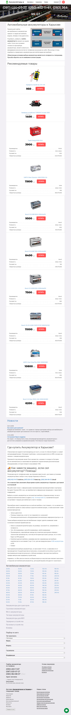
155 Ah (44, 592)
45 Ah (8, 588)
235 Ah (56, 590)
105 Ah (44, 571)
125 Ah (44, 578)
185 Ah (44, 602)
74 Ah (32, 571)
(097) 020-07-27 (29, 479)
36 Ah (8, 571)
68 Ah (20, 592)
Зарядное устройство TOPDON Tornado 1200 (35, 112)
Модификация (10, 655)
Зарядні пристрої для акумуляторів (46, 702)
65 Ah (20, 588)
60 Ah (20, 576)
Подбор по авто (12, 632)
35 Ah (8, 568)
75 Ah (32, 573)
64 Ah (20, 585)
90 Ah (32, 592)
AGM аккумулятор (41, 704)
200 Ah (56, 576)
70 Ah (20, 597)
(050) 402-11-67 (12, 479)
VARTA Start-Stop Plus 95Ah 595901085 (35, 362)
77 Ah (32, 576)
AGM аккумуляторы (57, 541)
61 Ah (20, 578)
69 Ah (20, 595)
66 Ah (20, 590)
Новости (12, 420)
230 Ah (56, 588)
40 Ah (8, 576)
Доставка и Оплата (30, 4)
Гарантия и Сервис (39, 4)
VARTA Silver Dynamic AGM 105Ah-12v (35, 177)
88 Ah (32, 590)
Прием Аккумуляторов (48, 4)
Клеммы (9, 628)
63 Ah (20, 583)
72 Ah (20, 602)
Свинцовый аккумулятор (43, 693)
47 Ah (8, 590)
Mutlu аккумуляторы (42, 706)
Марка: (8, 641)
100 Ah (44, 568)
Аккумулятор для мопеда (43, 697)
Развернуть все (10, 709)
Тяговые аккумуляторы (15, 615)
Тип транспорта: (11, 636)
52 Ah (8, 597)
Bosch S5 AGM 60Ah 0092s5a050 (35, 288)
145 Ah (44, 588)
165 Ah (44, 595)
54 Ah (8, 602)
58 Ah (20, 573)
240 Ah (56, 592)
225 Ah (56, 585)
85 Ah (32, 588)
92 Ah (32, 597)
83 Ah (32, 585)
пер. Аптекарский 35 (38, 497)
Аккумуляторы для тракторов (17, 605)
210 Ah (56, 578)
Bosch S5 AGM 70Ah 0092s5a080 (35, 251)
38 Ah (8, 573)
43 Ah (8, 583)
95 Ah (32, 599)
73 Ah (32, 568)
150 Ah (44, 590)
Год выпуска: (10, 650)
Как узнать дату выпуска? (15, 428)
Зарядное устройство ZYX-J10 (35, 84)
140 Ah (44, 585)
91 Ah (32, 595)
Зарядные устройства (14, 621)
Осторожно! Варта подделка (16, 437)
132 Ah (44, 580)
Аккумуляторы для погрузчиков (45, 699)
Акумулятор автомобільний (44, 701)
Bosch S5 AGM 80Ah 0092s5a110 (35, 214)
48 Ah (8, 592)
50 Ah (8, 595)
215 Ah (56, 580)
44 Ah (8, 585)
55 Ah (20, 568)
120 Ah (44, 576)
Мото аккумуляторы (14, 612)
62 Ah (20, 580)
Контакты (56, 2)
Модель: (8, 645)
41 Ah (7, 578)
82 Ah (32, 583)
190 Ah (56, 568)
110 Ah (44, 573)
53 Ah (8, 599)
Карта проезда (10, 681)
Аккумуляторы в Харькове (16, 4)
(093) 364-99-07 (46, 479)
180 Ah (44, 599)
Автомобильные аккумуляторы (18, 566)
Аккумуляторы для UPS (42, 695)
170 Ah (44, 597)
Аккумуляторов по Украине (22, 689)
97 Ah (32, 602)
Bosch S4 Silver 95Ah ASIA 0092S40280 (35, 399)
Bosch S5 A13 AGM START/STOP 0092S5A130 (35, 325)
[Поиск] (59, 2)
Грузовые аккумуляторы (15, 609)
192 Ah (56, 571)
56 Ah (20, 571)
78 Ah (32, 578)
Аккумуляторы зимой (42, 708)
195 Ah (56, 573)
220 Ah (56, 583)
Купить (40, 89)
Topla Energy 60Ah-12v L (35, 140)
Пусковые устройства (14, 625)
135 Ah (44, 583)
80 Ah (32, 580)
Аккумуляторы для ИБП (15, 618)
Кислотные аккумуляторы (43, 692)
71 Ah (19, 599)
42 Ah (8, 580)
